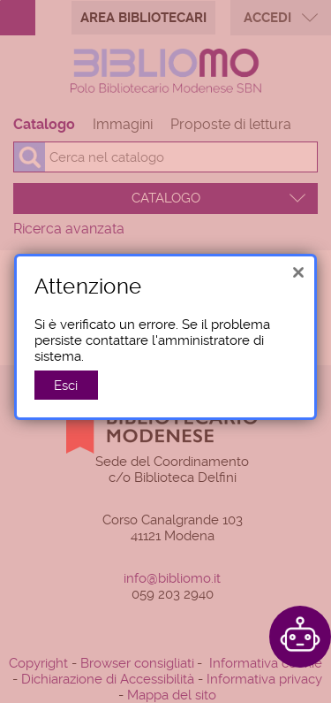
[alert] (166, 325)
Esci (66, 373)
